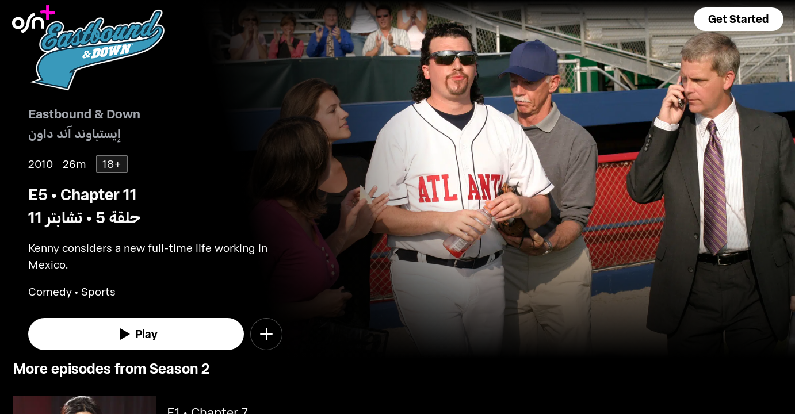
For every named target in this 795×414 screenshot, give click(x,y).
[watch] (136, 334)
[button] (738, 19)
